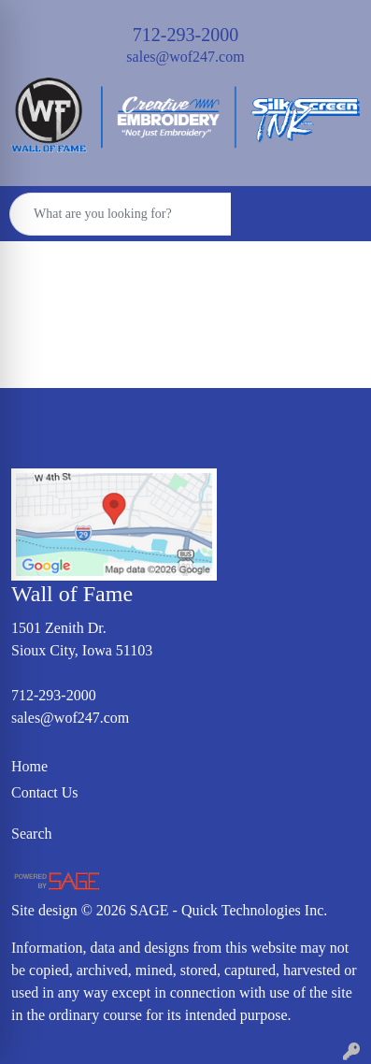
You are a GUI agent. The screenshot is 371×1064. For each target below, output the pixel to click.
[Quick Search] (120, 214)
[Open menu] (333, 214)
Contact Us (44, 792)
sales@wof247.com (185, 57)
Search (31, 833)
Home (29, 766)
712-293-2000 (185, 34)
